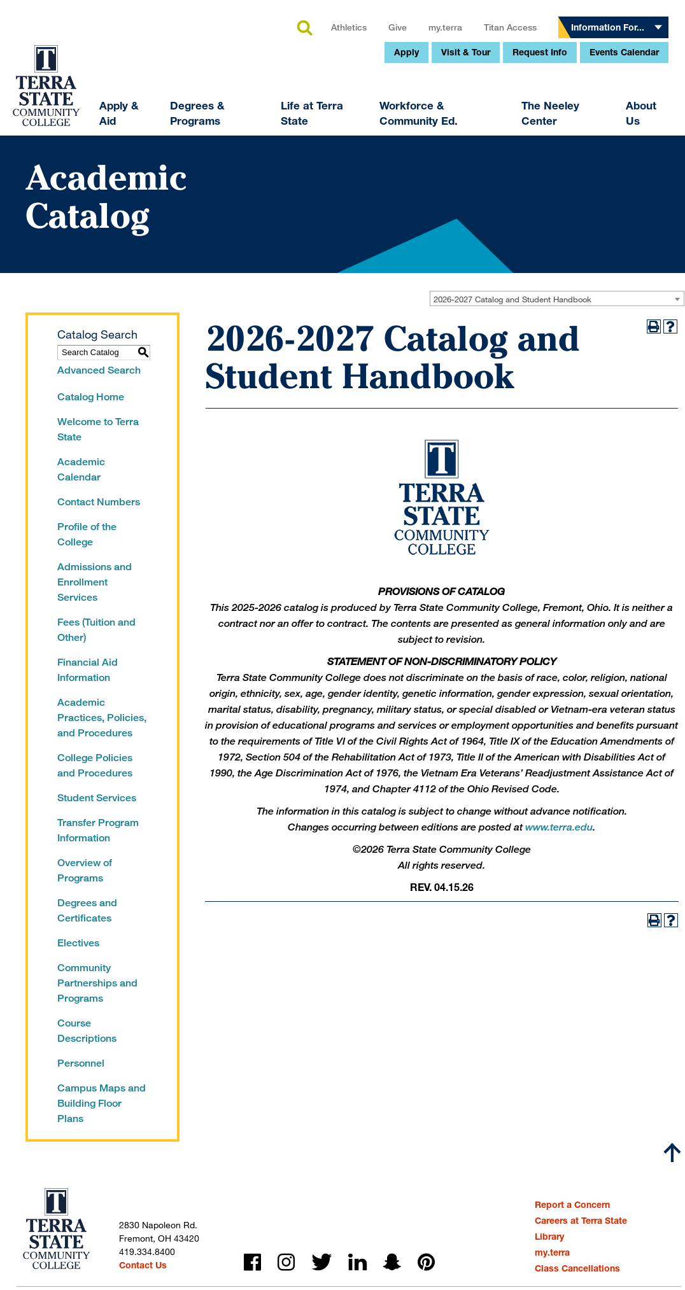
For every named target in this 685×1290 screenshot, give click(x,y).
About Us (554, 209)
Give (311, 123)
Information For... (521, 123)
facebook (252, 1262)
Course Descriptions (87, 1030)
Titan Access (424, 123)
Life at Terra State (226, 209)
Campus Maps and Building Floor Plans (101, 1103)
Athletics (263, 123)
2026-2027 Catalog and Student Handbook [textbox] (512, 299)
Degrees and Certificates (87, 910)
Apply (320, 148)
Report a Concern (572, 1204)
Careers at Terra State (581, 1220)
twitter (321, 1262)
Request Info (454, 148)
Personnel (80, 1063)
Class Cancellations (577, 1268)
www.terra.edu (559, 827)
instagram (286, 1262)
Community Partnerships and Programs (97, 983)
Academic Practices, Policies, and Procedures (101, 717)
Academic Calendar (81, 469)
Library (549, 1236)
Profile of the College (87, 534)
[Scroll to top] (672, 1152)
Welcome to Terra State (98, 429)
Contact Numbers (98, 502)
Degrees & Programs (111, 209)
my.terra (359, 123)
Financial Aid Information (87, 670)
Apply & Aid (33, 209)
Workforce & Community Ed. (332, 209)
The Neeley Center (464, 209)
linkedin (357, 1262)
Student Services (96, 798)
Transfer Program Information (98, 830)
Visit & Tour (379, 148)
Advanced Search (99, 370)
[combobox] (557, 298)
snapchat (392, 1262)
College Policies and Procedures (94, 765)
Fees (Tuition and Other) (96, 629)
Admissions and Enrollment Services (94, 582)
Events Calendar (538, 148)
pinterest (426, 1262)
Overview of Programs (84, 870)
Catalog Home (90, 397)
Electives (78, 943)
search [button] (218, 125)
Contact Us (143, 1264)
